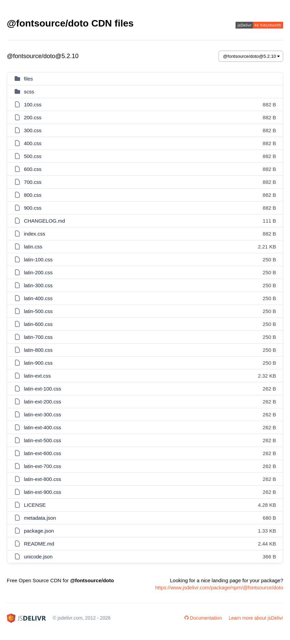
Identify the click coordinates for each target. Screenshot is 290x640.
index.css (34, 234)
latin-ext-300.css (42, 414)
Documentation (203, 618)
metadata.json (40, 518)
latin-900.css (38, 363)
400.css (33, 143)
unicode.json (38, 556)
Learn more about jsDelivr (256, 618)
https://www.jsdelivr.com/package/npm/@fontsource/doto (219, 587)
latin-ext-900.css (42, 492)
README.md (39, 544)
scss (29, 91)
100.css (33, 104)
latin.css (33, 246)
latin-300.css (38, 285)
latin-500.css (38, 311)
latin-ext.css (37, 376)
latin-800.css (38, 350)
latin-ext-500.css (42, 440)
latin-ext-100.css (42, 389)
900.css (33, 208)
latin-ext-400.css (42, 427)
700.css (33, 182)
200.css (33, 117)
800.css (33, 195)
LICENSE (35, 505)
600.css (33, 169)
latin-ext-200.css (42, 401)
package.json (39, 531)
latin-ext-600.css (42, 453)
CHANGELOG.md (44, 221)
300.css (33, 130)
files (28, 79)
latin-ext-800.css (42, 479)
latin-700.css (38, 337)
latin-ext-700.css (42, 466)
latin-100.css (38, 259)
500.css (33, 156)
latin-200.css (38, 272)
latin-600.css (38, 324)
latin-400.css (38, 298)
